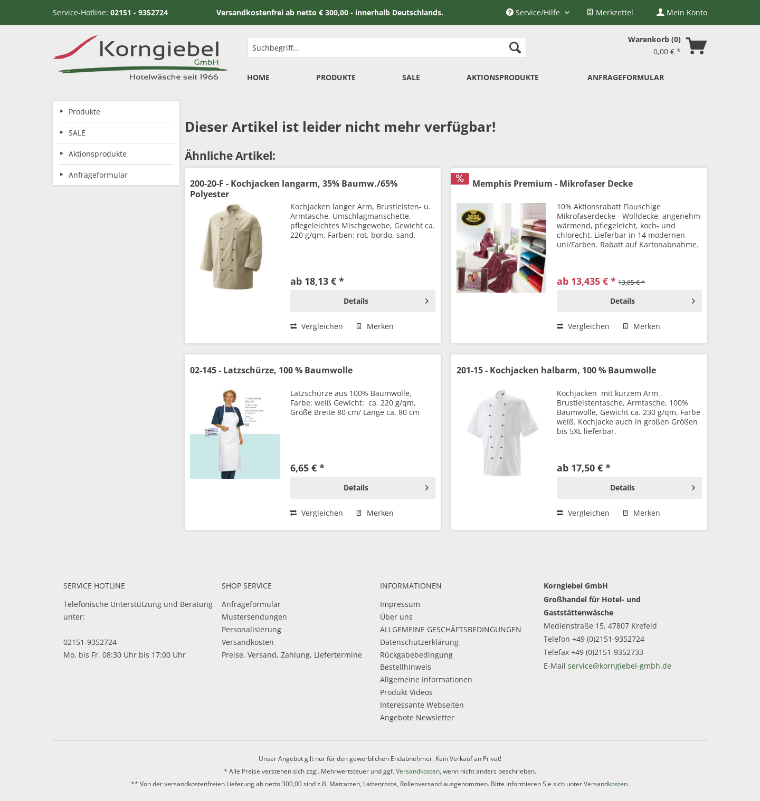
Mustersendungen (254, 617)
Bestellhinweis (405, 667)
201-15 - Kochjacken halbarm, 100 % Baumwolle (556, 370)
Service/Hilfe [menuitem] (534, 12)
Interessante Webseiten (422, 705)
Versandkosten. (606, 783)
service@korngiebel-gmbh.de (619, 666)
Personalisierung (251, 629)
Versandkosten (248, 642)
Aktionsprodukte (98, 154)
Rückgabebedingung (416, 655)
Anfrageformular (251, 604)
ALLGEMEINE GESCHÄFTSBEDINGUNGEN (450, 629)
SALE (77, 133)
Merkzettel (609, 12)
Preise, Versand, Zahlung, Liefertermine (292, 655)
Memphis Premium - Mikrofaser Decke (552, 183)
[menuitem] (610, 12)
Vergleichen (316, 326)
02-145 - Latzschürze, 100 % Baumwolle (271, 370)
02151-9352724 (90, 642)
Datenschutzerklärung (419, 642)
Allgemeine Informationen (426, 679)
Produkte (84, 112)
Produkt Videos (406, 692)
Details (386, 299)
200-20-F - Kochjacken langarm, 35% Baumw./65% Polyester (293, 188)
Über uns (396, 617)
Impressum (400, 604)
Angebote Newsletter (417, 717)
